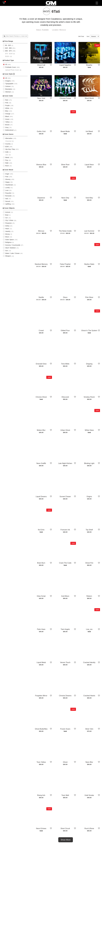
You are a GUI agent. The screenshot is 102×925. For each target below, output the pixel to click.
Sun (6, 250)
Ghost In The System (89, 330)
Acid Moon (65, 596)
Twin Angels (65, 629)
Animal (7, 212)
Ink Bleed (89, 131)
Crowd (41, 330)
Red (6, 100)
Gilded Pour (65, 330)
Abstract (8, 92)
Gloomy (7, 179)
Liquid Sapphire (65, 65)
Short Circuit (65, 828)
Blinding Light (89, 463)
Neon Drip (65, 198)
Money (7, 234)
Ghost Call (41, 65)
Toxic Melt (65, 795)
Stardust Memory (41, 264)
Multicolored (9, 130)
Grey (6, 127)
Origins (89, 496)
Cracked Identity (89, 662)
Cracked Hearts (89, 696)
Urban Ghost (65, 430)
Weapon (8, 256)
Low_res (89, 629)
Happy (7, 182)
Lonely (7, 187)
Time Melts (65, 364)
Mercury (41, 231)
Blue (6, 111)
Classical (8, 141)
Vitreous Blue (41, 164)
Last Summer (89, 231)
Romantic (8, 196)
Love (6, 190)
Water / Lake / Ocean (12, 253)
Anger (7, 174)
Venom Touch (65, 662)
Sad (6, 198)
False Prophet (65, 264)
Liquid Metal (41, 662)
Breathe (89, 65)
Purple (7, 105)
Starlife (41, 297)
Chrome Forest (65, 98)
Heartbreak (9, 185)
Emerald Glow (41, 364)
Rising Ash (41, 795)
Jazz (6, 155)
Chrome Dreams (65, 696)
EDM (7, 146)
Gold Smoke (89, 795)
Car (6, 218)
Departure (41, 198)
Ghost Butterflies (41, 729)
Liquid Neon (89, 164)
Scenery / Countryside (12, 245)
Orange (7, 114)
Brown (7, 125)
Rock (7, 166)
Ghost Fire (89, 563)
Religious (8, 242)
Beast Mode (65, 131)
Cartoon (8, 86)
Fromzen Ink (65, 530)
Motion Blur (41, 430)
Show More (66, 840)
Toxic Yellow (41, 762)
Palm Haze (41, 629)
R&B (6, 163)
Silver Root (65, 164)
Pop (6, 160)
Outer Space (9, 239)
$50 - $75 (8, 51)
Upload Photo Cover (12, 70)
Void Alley (89, 198)
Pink (6, 103)
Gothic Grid (41, 131)
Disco (65, 297)
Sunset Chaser (65, 496)
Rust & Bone (89, 828)
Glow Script (41, 596)
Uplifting (8, 204)
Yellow (7, 122)
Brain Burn (41, 563)
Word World (89, 98)
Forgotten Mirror (41, 696)
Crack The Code (65, 563)
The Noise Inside (65, 231)
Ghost (65, 762)
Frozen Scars (65, 729)
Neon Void (41, 98)
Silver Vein (89, 729)
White (7, 108)
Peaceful (8, 193)
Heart (7, 228)
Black (7, 116)
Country (7, 144)
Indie (6, 152)
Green (7, 119)
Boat (6, 215)
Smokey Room (89, 397)
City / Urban (9, 220)
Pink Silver (89, 297)
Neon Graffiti (41, 463)
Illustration (8, 89)
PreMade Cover (10, 67)
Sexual (7, 201)
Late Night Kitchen (65, 463)
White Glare (89, 430)
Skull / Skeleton (10, 248)
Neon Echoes (41, 828)
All (6, 64)
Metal (7, 157)
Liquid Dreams (41, 496)
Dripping (89, 364)
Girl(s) (7, 226)
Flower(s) (8, 223)
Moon (7, 237)
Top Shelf (89, 530)
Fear (6, 176)
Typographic (9, 83)
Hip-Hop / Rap (10, 149)
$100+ (7, 56)
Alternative (8, 138)
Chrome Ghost (41, 397)
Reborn (89, 596)
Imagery (8, 81)
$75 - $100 (9, 53)
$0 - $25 (8, 45)
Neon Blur (89, 762)
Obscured (65, 397)
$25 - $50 (8, 48)
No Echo (41, 530)
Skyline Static (89, 264)
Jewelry (7, 231)
